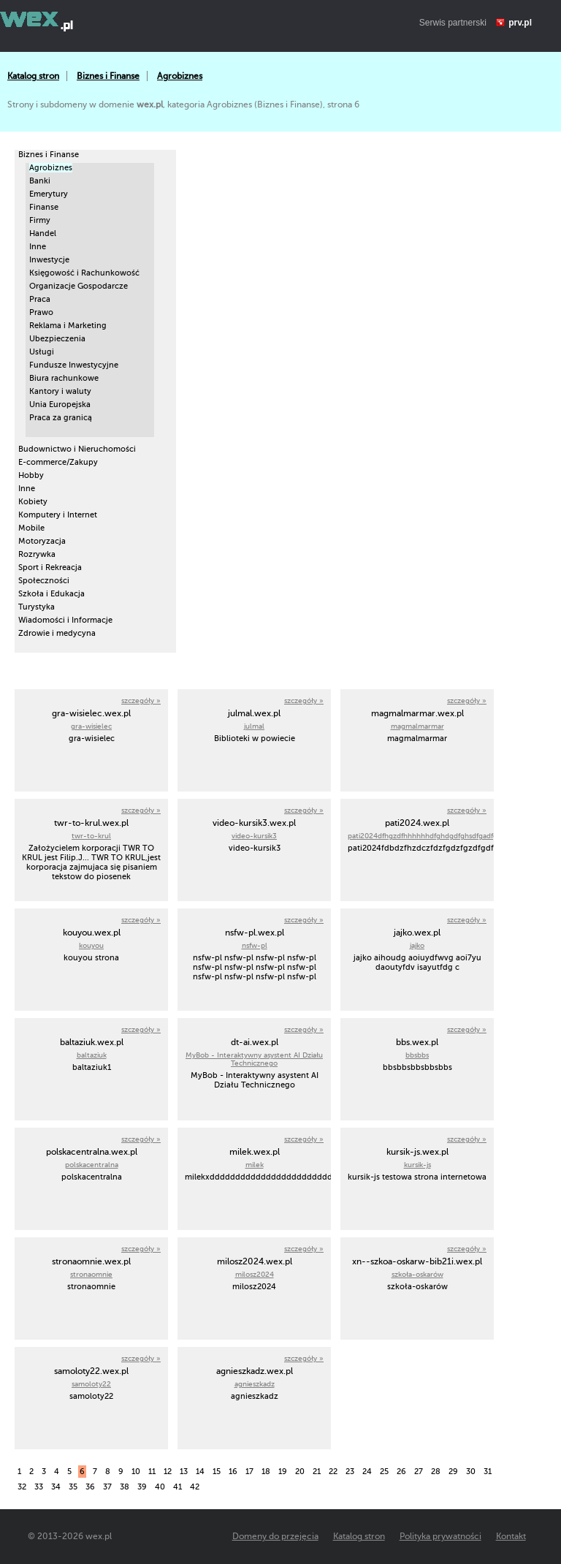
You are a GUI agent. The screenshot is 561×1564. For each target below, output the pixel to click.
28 (435, 1471)
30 (471, 1471)
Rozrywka (37, 554)
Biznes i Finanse (108, 76)
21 (317, 1471)
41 (177, 1487)
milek (254, 1165)
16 (233, 1471)
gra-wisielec (91, 726)
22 (333, 1471)
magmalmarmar (417, 726)
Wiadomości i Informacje (65, 620)
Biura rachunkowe (64, 378)
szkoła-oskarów (417, 1274)
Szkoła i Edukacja (51, 594)
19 (282, 1471)
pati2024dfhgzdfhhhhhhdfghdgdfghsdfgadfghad (429, 836)
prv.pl (520, 23)
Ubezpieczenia (57, 338)
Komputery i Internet (57, 515)
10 (135, 1471)
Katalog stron (33, 76)
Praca (39, 299)
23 (350, 1471)
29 (453, 1471)
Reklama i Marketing (68, 325)
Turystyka (36, 607)
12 (168, 1471)
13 (184, 1471)
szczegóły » (141, 700)
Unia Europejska (60, 404)
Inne (37, 246)
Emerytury (48, 194)
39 (142, 1487)
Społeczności (43, 580)
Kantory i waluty (60, 391)
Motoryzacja (42, 541)
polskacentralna (91, 1165)
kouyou (91, 945)
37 (107, 1487)
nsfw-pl (254, 945)
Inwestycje (49, 260)
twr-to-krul (91, 836)
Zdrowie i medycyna (57, 633)
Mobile (31, 528)
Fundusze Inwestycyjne (73, 365)
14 (200, 1471)
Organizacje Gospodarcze (78, 286)
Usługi (41, 352)
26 (401, 1471)
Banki (39, 181)
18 (266, 1471)
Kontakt (511, 1536)
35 (73, 1487)
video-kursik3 (254, 836)
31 (488, 1471)
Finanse (43, 207)
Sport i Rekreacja (50, 567)
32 (22, 1487)
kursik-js (417, 1165)
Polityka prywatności (440, 1536)
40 (160, 1487)
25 (384, 1471)
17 (249, 1471)
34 (56, 1487)
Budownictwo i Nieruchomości (77, 449)
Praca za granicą (60, 417)
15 (217, 1471)
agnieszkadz (254, 1384)
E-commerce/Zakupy (58, 462)
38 (124, 1487)
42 (194, 1487)
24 (367, 1471)
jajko (417, 945)
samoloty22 (91, 1384)
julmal (254, 726)
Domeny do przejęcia (275, 1536)
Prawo (41, 312)
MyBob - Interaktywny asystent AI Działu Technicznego (254, 1059)
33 (38, 1487)
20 (300, 1471)
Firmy (39, 220)
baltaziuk (92, 1055)
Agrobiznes (179, 76)
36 (90, 1487)
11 (152, 1471)
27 (418, 1471)
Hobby (31, 475)
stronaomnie (91, 1274)
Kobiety (32, 501)
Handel (42, 233)
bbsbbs (417, 1055)
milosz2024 (254, 1274)
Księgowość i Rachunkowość (84, 273)
